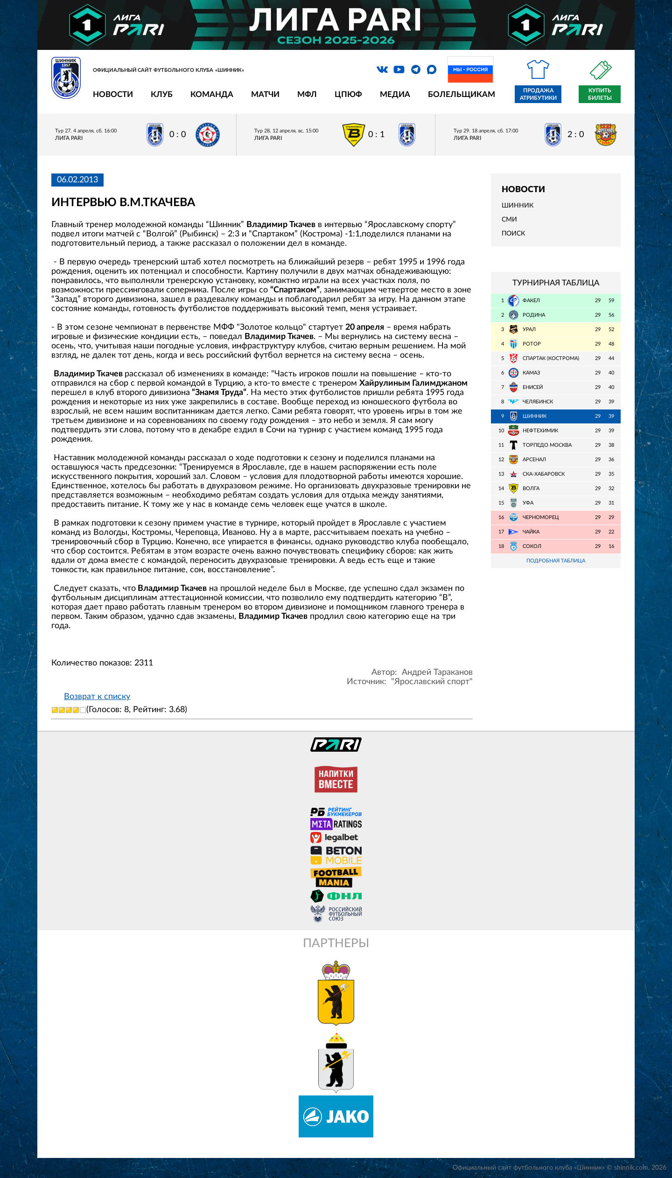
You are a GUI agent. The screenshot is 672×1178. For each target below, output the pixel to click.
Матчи (265, 94)
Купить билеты (600, 94)
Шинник (517, 205)
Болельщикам (461, 94)
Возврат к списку (97, 697)
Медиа (395, 94)
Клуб (162, 94)
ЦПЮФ (348, 94)
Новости (113, 94)
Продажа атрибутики (538, 94)
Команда (211, 94)
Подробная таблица (555, 560)
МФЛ (307, 94)
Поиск (513, 233)
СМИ (509, 219)
